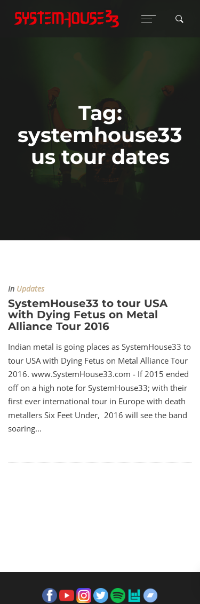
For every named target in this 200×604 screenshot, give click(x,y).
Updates (30, 289)
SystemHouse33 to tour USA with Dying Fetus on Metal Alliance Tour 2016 (87, 315)
